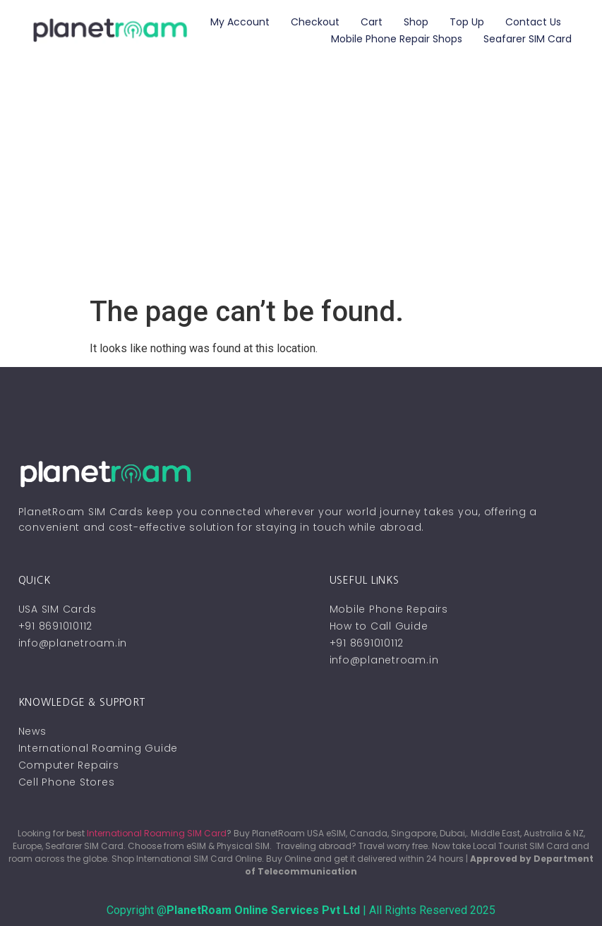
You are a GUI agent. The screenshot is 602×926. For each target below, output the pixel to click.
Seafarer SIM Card (527, 39)
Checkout (315, 22)
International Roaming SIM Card (157, 833)
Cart (372, 22)
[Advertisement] (301, 189)
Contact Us (533, 22)
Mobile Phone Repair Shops (396, 39)
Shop (416, 22)
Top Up (467, 22)
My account (240, 22)
